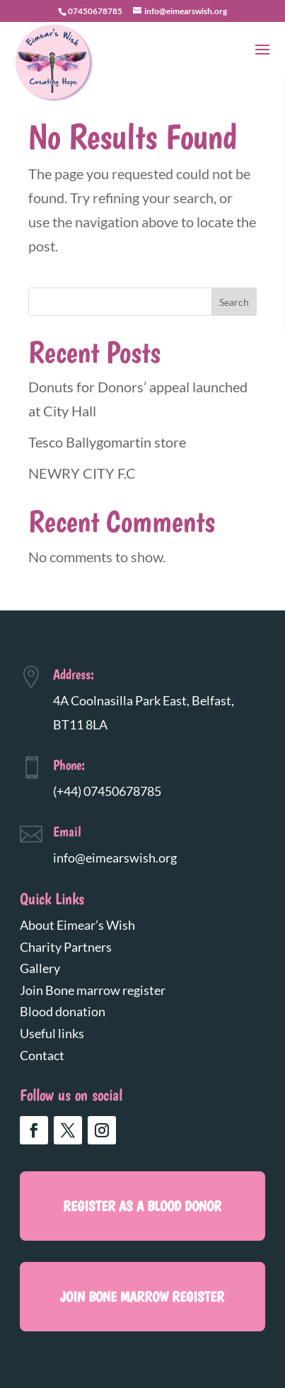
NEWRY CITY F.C (82, 473)
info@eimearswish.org (115, 857)
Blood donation (62, 1011)
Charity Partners (66, 947)
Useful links (52, 1033)
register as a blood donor (142, 1206)
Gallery (40, 968)
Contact (42, 1055)
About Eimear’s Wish (77, 925)
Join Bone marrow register (92, 990)
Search (234, 302)
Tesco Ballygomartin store (107, 441)
